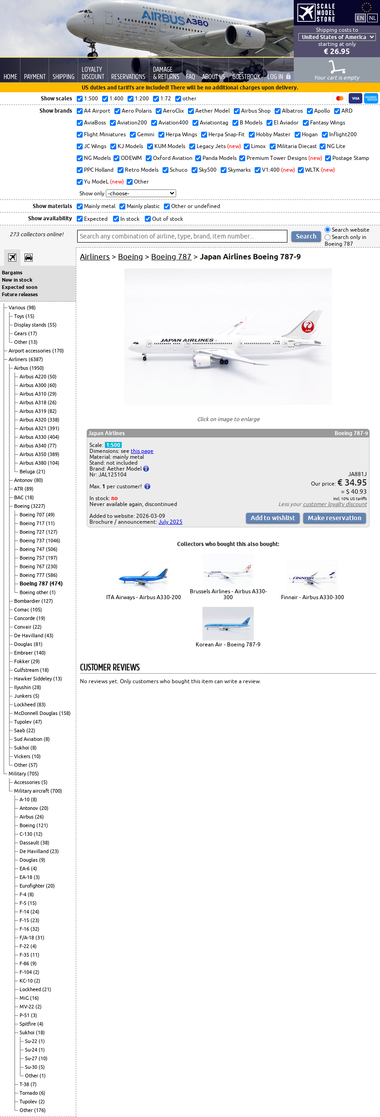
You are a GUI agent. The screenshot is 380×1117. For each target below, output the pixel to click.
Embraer (24, 652)
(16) (34, 998)
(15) (30, 316)
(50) (52, 376)
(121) (42, 825)
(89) (29, 488)
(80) (38, 480)
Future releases (20, 294)
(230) (52, 566)
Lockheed (25, 704)
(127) (52, 532)
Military (18, 773)
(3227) (38, 506)
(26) (52, 402)
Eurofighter (33, 886)
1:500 (113, 445)
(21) (40, 471)
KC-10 (27, 980)
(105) (36, 609)
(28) (36, 687)
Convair (23, 627)
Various (18, 307)
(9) (42, 860)
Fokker (22, 661)
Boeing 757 (33, 558)
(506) (52, 549)
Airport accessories (30, 350)
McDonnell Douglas (36, 713)
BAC (19, 497)
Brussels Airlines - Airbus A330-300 (228, 594)
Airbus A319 (34, 411)
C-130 (27, 834)
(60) (52, 385)
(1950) (37, 368)
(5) (36, 696)
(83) (41, 704)
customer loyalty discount (335, 504)
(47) (37, 722)
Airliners (19, 359)
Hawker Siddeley (33, 678)
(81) (38, 644)
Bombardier (27, 601)
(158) (65, 713)
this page (142, 451)
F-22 (25, 946)
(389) (53, 454)
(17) (32, 333)
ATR (19, 488)
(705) (33, 773)
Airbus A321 (34, 428)
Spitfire (28, 1024)
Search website (350, 230)
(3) (37, 877)
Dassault (30, 842)
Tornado (29, 1093)
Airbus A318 (34, 402)
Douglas (24, 644)
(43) (49, 635)
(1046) (53, 540)
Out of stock (167, 219)
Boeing (22, 506)
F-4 (24, 894)
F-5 (24, 903)
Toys (19, 316)
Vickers (23, 756)
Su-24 (32, 1049)
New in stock (17, 280)
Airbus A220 (34, 376)
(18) (29, 497)
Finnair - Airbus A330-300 (312, 597)
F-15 (25, 920)
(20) (44, 808)
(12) (38, 834)
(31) (39, 937)
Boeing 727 (33, 532)
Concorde (25, 618)
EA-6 (25, 868)
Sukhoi (22, 747)
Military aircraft (32, 791)
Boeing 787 (34, 583)
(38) (44, 842)
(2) (36, 972)
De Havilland (29, 635)
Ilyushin (23, 687)
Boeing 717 (33, 523)
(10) (36, 756)
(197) (52, 558)
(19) (40, 618)
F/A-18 (27, 937)
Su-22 (32, 1041)
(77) (52, 445)
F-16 (25, 929)
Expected (95, 219)
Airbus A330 (34, 437)
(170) (58, 350)
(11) (50, 523)
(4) (34, 868)
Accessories (27, 782)
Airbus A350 (34, 454)
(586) (52, 575)
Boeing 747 (33, 549)
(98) (31, 307)
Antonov (24, 480)
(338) (53, 419)
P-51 (25, 1015)
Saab (20, 730)
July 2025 (170, 522)
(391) (53, 428)
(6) (42, 1093)
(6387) (36, 359)
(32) (34, 929)
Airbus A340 (34, 445)
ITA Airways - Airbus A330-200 (143, 597)
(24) (34, 911)
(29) (52, 394)
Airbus (22, 368)
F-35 (25, 955)
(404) (53, 437)
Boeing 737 (33, 540)
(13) (33, 342)
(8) (47, 739)
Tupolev (23, 722)
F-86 (25, 963)
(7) (33, 1084)
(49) (50, 514)
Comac (22, 609)
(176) (40, 1110)
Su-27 (32, 1058)
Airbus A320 (34, 419)
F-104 (26, 972)
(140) (40, 652)
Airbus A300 (34, 385)
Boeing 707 (33, 514)
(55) (52, 325)
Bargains (12, 272)
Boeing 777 (33, 575)
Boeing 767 (33, 566)
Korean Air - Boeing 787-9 (228, 644)
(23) (54, 851)
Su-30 (32, 1067)
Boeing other (34, 592)
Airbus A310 (34, 394)
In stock (129, 219)
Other (21, 342)
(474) (56, 583)
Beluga (28, 471)
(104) (53, 463)
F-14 (25, 911)
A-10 (25, 799)
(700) (56, 791)
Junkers (23, 696)
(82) (52, 411)
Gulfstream (27, 670)
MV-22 (27, 1006)
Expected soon (19, 287)
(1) (52, 592)
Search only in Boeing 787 (345, 240)
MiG (25, 998)
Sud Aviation (29, 739)
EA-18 (27, 877)
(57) (33, 765)
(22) (37, 627)
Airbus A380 (34, 463)
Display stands (31, 325)
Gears (21, 333)
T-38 (25, 1084)
